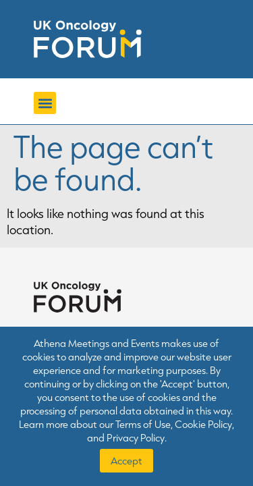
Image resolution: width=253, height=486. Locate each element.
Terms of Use (143, 424)
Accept (126, 460)
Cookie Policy (203, 424)
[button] (45, 103)
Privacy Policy (136, 437)
